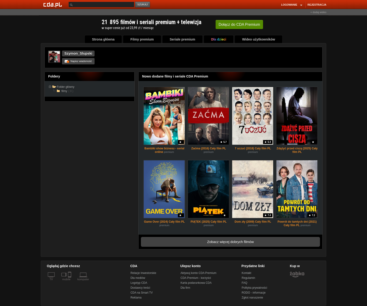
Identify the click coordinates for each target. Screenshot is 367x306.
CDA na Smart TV (141, 292)
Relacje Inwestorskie (143, 273)
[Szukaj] (101, 4)
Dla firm (185, 287)
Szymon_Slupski (78, 53)
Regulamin (248, 278)
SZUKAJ (142, 4)
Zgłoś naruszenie (252, 297)
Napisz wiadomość (78, 61)
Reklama (135, 297)
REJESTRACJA (317, 4)
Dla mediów (137, 278)
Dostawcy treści (140, 287)
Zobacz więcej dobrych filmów (230, 242)
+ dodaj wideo (318, 12)
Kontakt (246, 273)
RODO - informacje (254, 292)
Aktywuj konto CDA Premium (198, 273)
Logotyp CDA (138, 282)
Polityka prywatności (254, 287)
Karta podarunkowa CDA (196, 282)
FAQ (244, 282)
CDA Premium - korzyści (195, 278)
